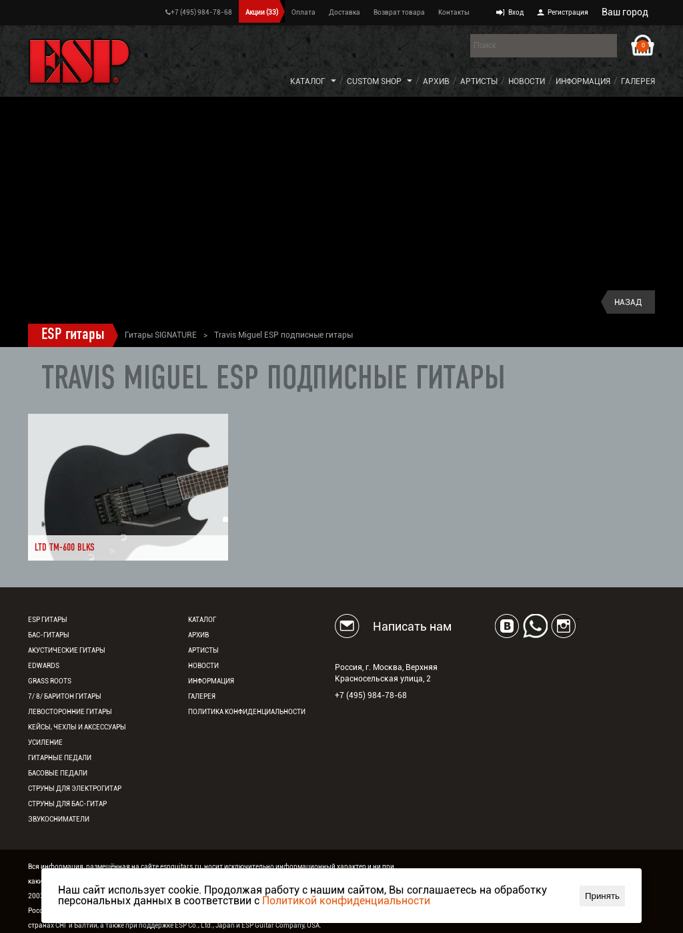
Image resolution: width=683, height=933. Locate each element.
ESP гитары (73, 335)
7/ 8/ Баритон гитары (64, 696)
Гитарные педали (59, 757)
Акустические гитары (66, 650)
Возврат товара (399, 12)
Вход (516, 12)
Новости (526, 81)
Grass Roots (49, 681)
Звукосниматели (58, 819)
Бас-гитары (48, 635)
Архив (436, 81)
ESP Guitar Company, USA (280, 925)
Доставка (344, 12)
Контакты (454, 12)
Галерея (638, 81)
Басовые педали (57, 773)
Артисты (479, 81)
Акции (261, 12)
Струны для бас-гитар (67, 804)
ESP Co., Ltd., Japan (205, 925)
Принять (602, 896)
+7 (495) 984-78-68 (198, 12)
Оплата (303, 12)
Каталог (307, 81)
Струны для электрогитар (74, 788)
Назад (628, 302)
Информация (583, 81)
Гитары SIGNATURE (161, 335)
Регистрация (568, 12)
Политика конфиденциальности (246, 711)
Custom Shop (374, 81)
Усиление (45, 742)
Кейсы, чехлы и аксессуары (77, 727)
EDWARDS (43, 665)
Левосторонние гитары (70, 711)
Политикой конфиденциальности (346, 900)
